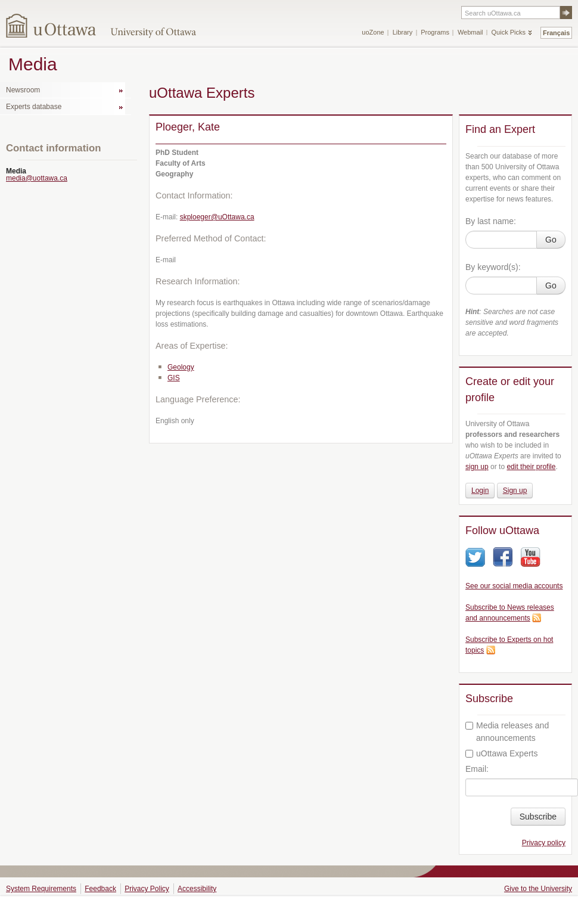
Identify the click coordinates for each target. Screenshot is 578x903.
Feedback (100, 889)
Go (551, 239)
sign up (477, 467)
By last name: (490, 221)
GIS (173, 378)
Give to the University (538, 889)
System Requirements (41, 889)
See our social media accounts (514, 586)
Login (480, 490)
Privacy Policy (147, 889)
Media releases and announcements (507, 732)
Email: (477, 769)
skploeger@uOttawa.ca (217, 217)
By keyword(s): (493, 267)
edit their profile (530, 467)
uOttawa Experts (501, 753)
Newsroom (23, 90)
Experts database (33, 107)
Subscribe (538, 816)
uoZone (373, 32)
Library (403, 32)
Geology (180, 367)
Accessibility (197, 889)
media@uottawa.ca (36, 178)
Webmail (470, 32)
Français (556, 32)
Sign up (515, 490)
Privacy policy (543, 843)
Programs (435, 32)
